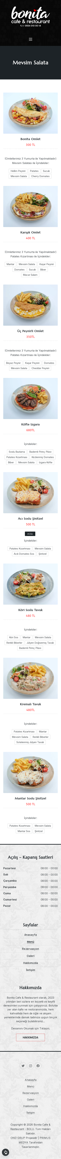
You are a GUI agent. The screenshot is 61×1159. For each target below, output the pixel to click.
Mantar (10, 264)
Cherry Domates (40, 176)
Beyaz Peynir (13, 362)
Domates (19, 269)
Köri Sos (13, 637)
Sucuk (46, 170)
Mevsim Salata (19, 176)
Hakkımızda (30, 963)
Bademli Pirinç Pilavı (40, 451)
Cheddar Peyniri (40, 368)
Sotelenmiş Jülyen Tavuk (30, 742)
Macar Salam (30, 274)
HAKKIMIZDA (30, 1037)
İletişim (30, 970)
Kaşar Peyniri (46, 264)
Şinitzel (43, 553)
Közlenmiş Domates (43, 457)
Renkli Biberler (14, 642)
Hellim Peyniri (18, 170)
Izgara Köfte (45, 462)
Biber (43, 269)
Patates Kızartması (16, 457)
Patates (34, 170)
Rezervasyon (30, 949)
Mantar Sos (24, 831)
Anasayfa (30, 935)
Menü (30, 942)
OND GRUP (18, 1138)
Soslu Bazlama (17, 451)
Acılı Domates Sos (24, 553)
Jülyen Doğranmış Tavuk (40, 642)
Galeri (30, 956)
